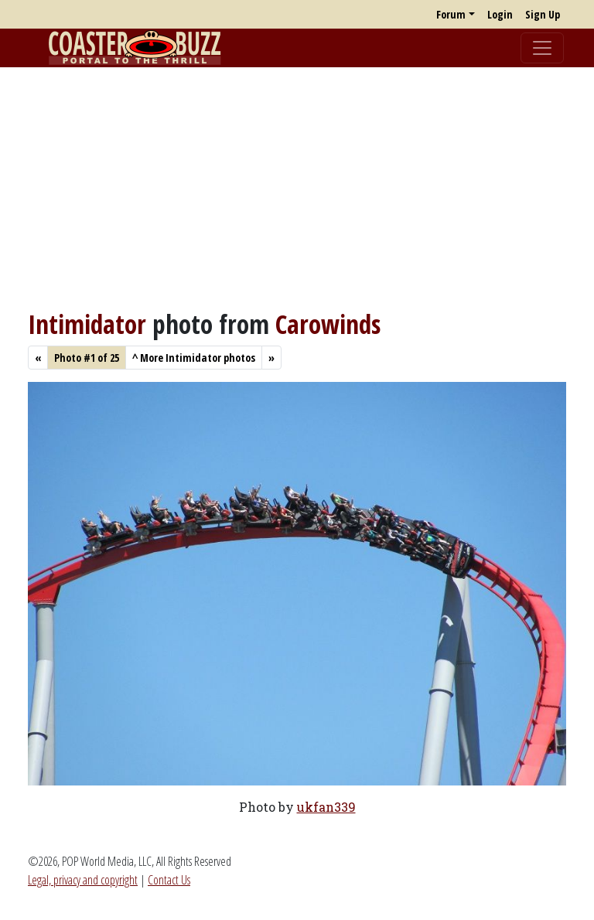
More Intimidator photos (193, 357)
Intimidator (87, 324)
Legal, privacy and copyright (83, 879)
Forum (451, 14)
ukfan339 (326, 807)
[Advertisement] (297, 188)
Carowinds (328, 324)
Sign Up (542, 14)
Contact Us (169, 879)
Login (500, 14)
